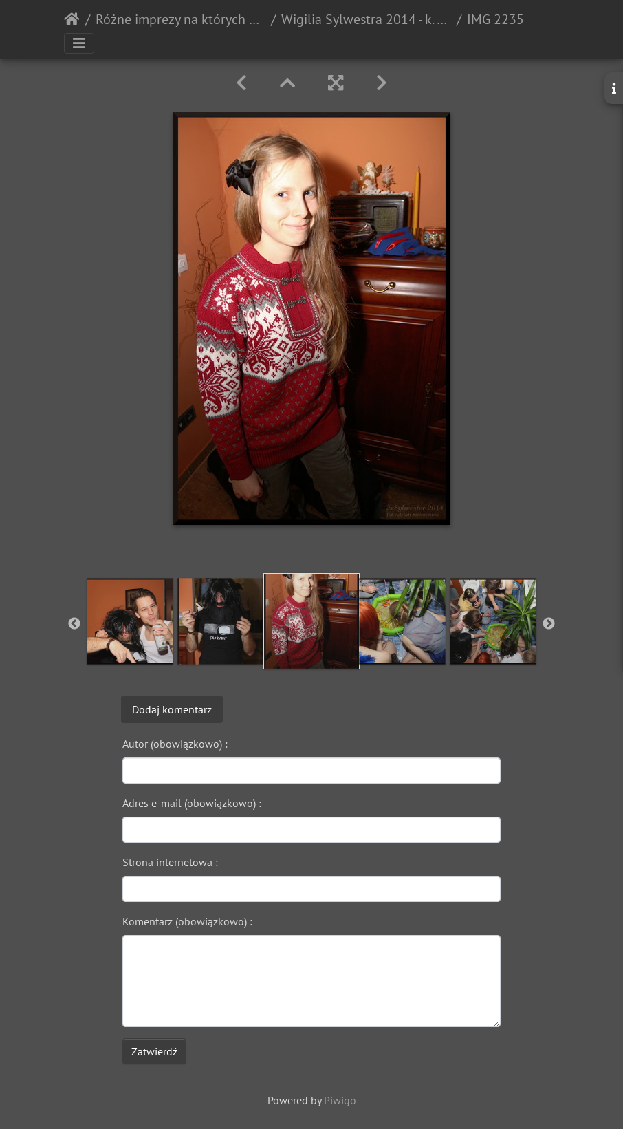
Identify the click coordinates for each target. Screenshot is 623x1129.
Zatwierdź (154, 1051)
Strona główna (72, 19)
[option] (130, 621)
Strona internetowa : (170, 862)
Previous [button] (74, 624)
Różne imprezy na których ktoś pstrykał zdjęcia (180, 19)
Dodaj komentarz (172, 709)
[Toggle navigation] (79, 43)
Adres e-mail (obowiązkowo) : (191, 803)
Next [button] (549, 624)
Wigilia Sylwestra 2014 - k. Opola (366, 19)
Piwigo (340, 1100)
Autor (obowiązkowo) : (175, 744)
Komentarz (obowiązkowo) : (187, 921)
